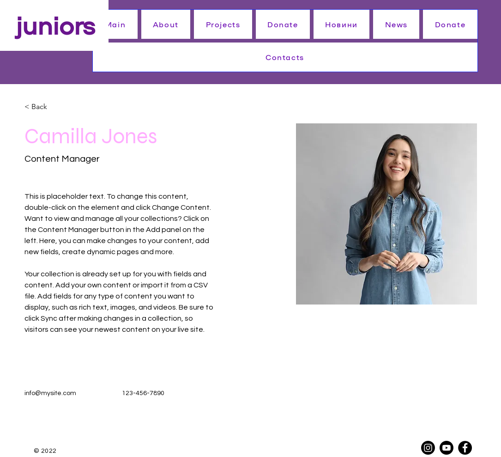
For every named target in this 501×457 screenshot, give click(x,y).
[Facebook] (465, 448)
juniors (55, 24)
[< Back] (42, 107)
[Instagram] (428, 448)
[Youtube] (446, 448)
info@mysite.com (50, 393)
